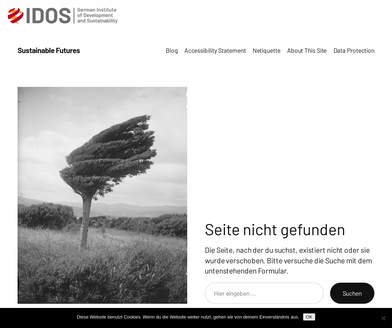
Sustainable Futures (49, 50)
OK (309, 317)
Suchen (352, 293)
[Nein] (383, 318)
